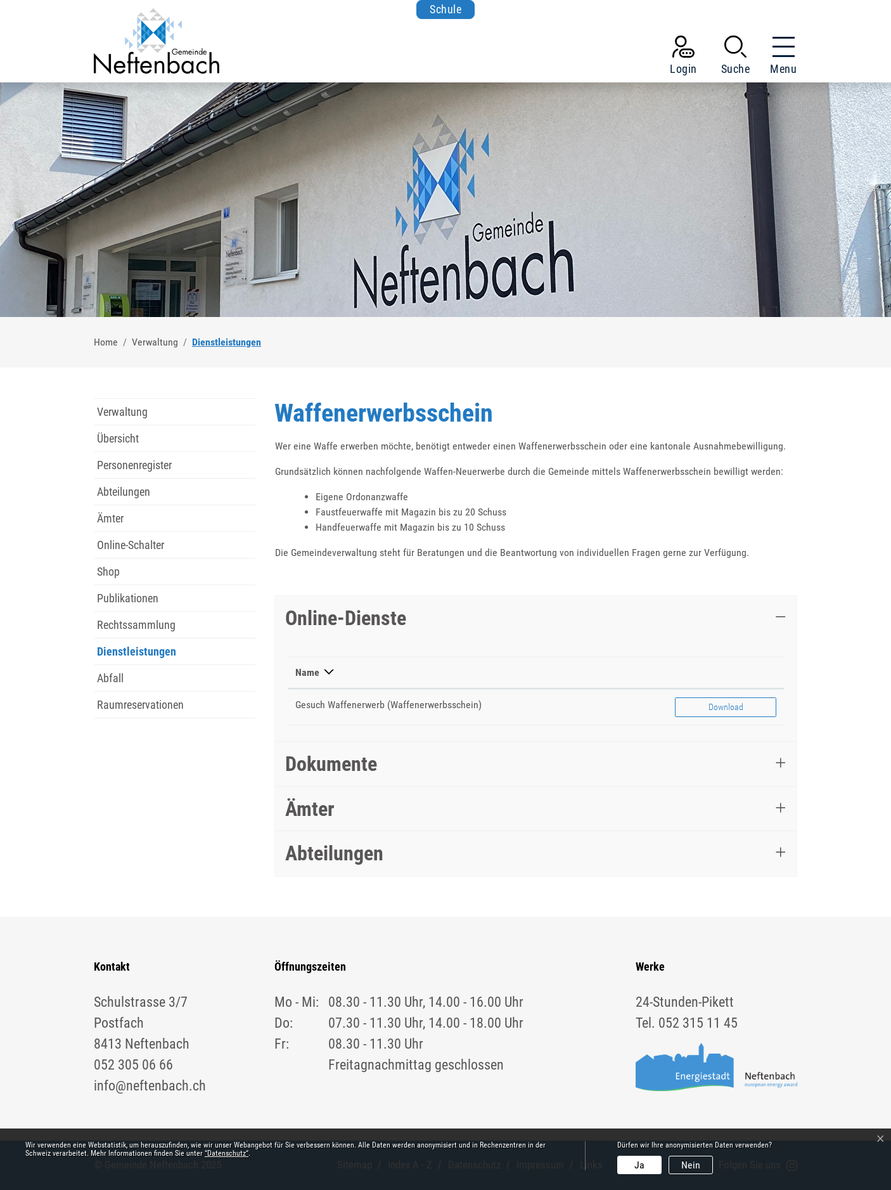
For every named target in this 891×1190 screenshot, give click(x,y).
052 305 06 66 (133, 1065)
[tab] (536, 618)
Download (742, 706)
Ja (639, 1165)
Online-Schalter (130, 545)
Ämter (110, 518)
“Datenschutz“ (226, 1153)
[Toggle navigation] (779, 57)
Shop (108, 571)
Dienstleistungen (136, 655)
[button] (735, 57)
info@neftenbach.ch (150, 1086)
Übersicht (118, 438)
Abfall (110, 678)
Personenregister (134, 465)
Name (307, 672)
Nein (690, 1165)
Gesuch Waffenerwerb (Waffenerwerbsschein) (388, 705)
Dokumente (331, 764)
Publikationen (127, 598)
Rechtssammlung (136, 624)
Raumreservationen (140, 704)
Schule (445, 9)
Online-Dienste (345, 618)
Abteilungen (123, 491)
